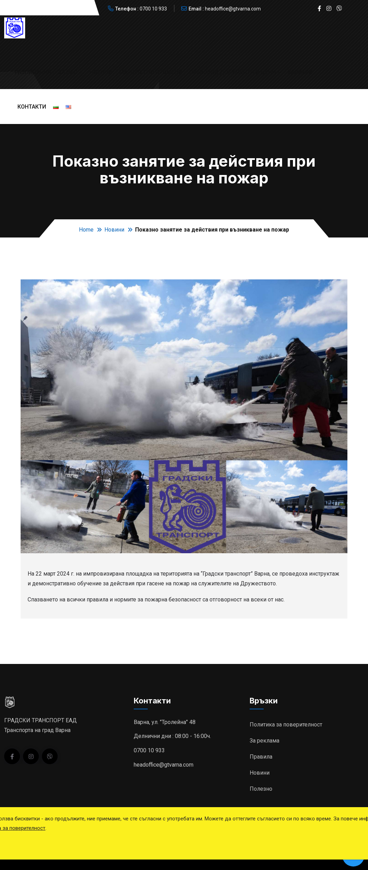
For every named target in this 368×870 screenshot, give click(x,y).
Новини (100, 72)
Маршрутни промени (150, 72)
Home (86, 229)
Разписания (33, 72)
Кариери (300, 72)
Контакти (31, 106)
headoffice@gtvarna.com (233, 9)
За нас (68, 72)
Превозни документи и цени (232, 72)
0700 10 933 (153, 9)
